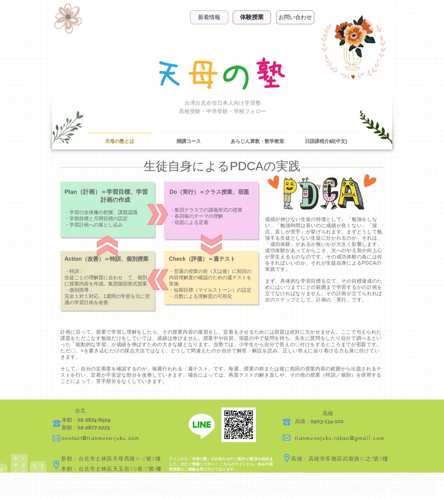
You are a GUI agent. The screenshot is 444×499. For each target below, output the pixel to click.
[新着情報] (209, 17)
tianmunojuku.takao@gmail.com (339, 438)
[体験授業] (252, 17)
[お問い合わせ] (295, 17)
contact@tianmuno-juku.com (100, 438)
